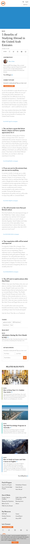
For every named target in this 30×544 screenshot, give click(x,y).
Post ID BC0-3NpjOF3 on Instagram (10, 200)
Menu (25, 4)
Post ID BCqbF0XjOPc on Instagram (10, 161)
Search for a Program (7, 484)
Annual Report (19, 516)
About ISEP (18, 518)
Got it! (15, 542)
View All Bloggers (8, 75)
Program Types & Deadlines (6, 498)
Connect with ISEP (9, 86)
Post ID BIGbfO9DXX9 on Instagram (10, 271)
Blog (3, 31)
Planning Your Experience (8, 501)
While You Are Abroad (7, 505)
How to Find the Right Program (7, 487)
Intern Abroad (19, 489)
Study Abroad (6, 325)
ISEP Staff (4, 514)
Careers (17, 514)
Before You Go (5, 503)
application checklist (7, 322)
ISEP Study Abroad (16, 322)
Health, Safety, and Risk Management (21, 498)
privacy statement (12, 540)
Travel (11, 325)
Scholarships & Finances (21, 484)
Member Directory (6, 516)
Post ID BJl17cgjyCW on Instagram (10, 121)
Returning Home (19, 501)
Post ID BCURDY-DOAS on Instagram (11, 234)
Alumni (17, 503)
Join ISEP (4, 518)
